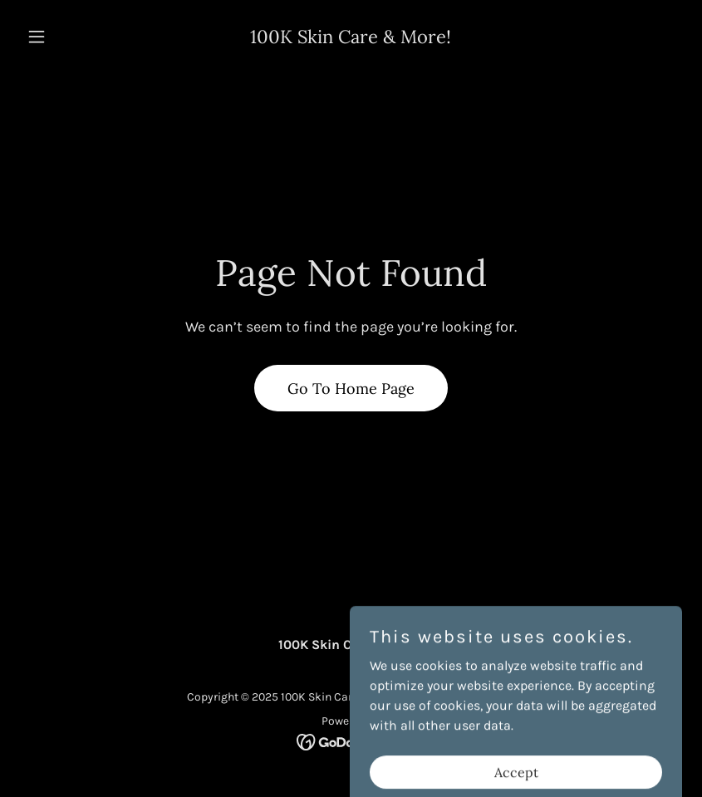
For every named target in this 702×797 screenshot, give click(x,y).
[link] (350, 39)
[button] (70, 36)
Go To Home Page (351, 388)
